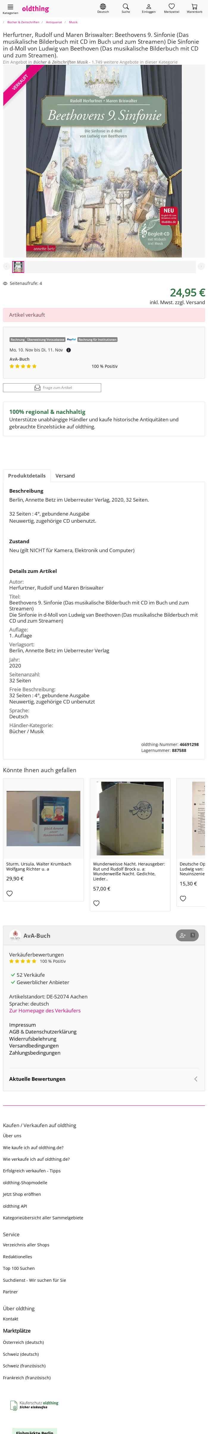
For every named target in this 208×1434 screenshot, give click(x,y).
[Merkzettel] (171, 9)
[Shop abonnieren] (187, 935)
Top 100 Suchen (19, 1268)
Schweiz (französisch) (24, 1366)
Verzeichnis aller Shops (26, 1245)
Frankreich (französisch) (27, 1377)
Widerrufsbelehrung (32, 1038)
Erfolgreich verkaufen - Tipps (32, 1171)
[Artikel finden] (126, 9)
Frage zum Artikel (53, 388)
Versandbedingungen (34, 1045)
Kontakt (10, 1319)
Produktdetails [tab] (27, 475)
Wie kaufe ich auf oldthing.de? (33, 1147)
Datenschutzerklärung (50, 1031)
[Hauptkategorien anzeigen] (10, 9)
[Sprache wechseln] (103, 9)
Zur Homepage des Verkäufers (45, 1010)
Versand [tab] (65, 475)
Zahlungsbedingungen (34, 1052)
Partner (10, 1292)
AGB (14, 1031)
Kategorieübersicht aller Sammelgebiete (43, 1218)
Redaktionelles (17, 1256)
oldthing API (15, 1206)
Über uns (12, 1135)
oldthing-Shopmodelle (25, 1182)
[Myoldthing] (149, 9)
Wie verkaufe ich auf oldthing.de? (36, 1159)
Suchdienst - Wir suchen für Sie (34, 1280)
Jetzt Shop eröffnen (22, 1194)
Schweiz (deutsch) (21, 1354)
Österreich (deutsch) (23, 1342)
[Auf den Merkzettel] (43, 893)
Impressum (22, 1024)
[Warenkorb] (194, 9)
